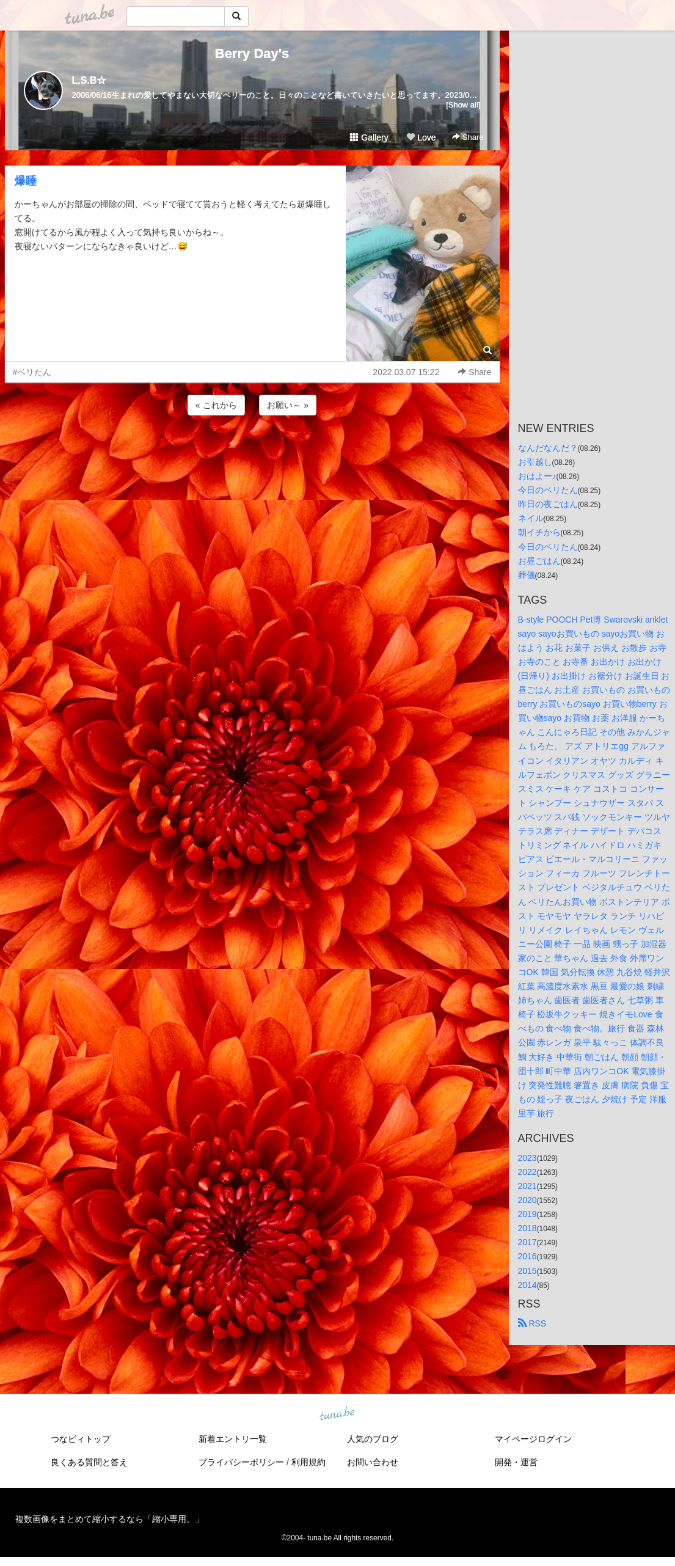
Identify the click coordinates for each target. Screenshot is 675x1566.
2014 (527, 1285)
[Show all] (463, 104)
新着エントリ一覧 (233, 1439)
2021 (527, 1186)
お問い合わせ (372, 1462)
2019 (527, 1214)
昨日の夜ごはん (548, 504)
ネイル (531, 518)
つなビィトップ (81, 1439)
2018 (527, 1228)
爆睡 (26, 181)
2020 (527, 1200)
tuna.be (337, 1414)
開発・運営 (516, 1462)
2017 (527, 1242)
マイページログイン (533, 1439)
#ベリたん (32, 372)
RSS (532, 1323)
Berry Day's (252, 53)
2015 (527, 1271)
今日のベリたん (548, 490)
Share (467, 137)
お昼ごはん (539, 561)
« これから (216, 405)
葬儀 (526, 575)
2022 (527, 1172)
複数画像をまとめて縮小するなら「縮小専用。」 (109, 1519)
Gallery (369, 137)
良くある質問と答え (89, 1462)
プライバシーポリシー (241, 1462)
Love (421, 137)
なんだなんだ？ (548, 448)
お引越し (535, 462)
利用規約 (308, 1462)
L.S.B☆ (89, 80)
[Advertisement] (252, 450)
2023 (527, 1158)
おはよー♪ (537, 476)
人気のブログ (372, 1439)
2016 (527, 1256)
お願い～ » (287, 405)
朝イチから (539, 532)
